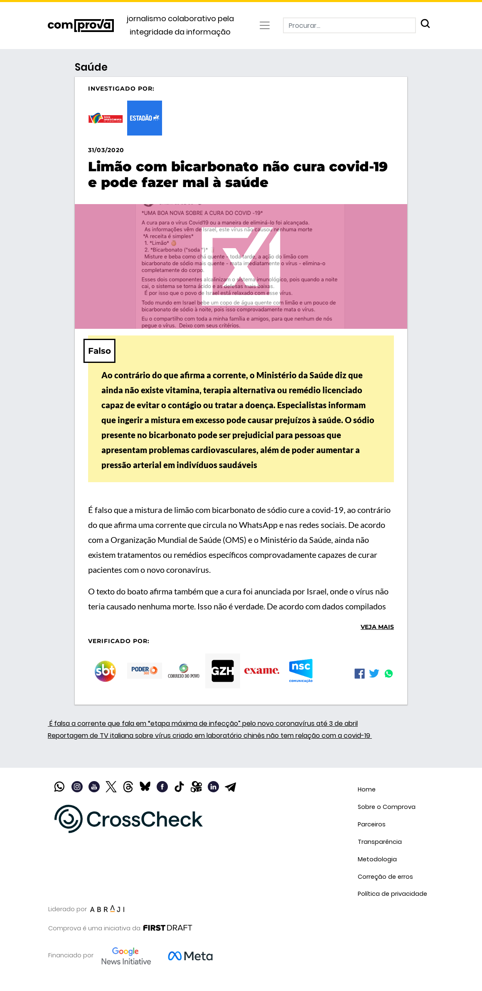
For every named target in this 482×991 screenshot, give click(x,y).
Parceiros (372, 824)
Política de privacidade (392, 894)
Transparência (380, 842)
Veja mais (377, 627)
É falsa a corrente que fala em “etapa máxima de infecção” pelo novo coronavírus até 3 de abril (203, 723)
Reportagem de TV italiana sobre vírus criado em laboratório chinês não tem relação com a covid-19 (210, 735)
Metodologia (377, 859)
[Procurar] (349, 25)
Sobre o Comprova (387, 807)
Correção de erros (385, 877)
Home (367, 789)
